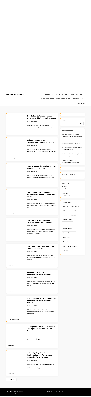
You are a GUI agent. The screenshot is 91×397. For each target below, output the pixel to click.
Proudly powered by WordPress (14, 391)
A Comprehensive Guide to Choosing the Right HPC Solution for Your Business (41, 329)
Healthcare (79, 94)
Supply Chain (66, 237)
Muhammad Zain (33, 121)
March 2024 (65, 191)
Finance (10, 239)
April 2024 (64, 189)
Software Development (63, 98)
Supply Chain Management (46, 98)
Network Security (78, 98)
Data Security (81, 103)
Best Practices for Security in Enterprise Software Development (40, 273)
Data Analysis (49, 94)
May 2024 (64, 186)
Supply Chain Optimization (70, 246)
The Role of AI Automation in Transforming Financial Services (39, 221)
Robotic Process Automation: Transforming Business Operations (40, 141)
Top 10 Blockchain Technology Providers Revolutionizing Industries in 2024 (41, 194)
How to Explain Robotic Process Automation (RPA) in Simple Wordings (41, 117)
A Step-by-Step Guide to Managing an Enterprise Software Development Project (41, 301)
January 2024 (65, 193)
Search (64, 120)
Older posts (11, 379)
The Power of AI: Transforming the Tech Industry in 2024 (40, 247)
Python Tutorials (67, 228)
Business (65, 206)
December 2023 (66, 195)
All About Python (15, 95)
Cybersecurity (69, 94)
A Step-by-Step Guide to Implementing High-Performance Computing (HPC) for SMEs (39, 355)
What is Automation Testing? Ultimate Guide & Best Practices (41, 167)
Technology (59, 94)
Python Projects (67, 224)
